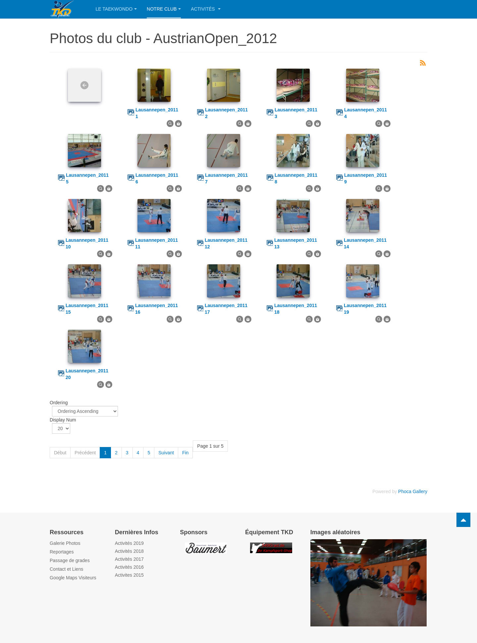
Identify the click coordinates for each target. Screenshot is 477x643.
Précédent (85, 452)
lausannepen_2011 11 (156, 243)
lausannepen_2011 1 (156, 113)
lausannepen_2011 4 (365, 113)
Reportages (62, 551)
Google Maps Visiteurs (73, 577)
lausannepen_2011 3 (296, 113)
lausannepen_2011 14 (365, 243)
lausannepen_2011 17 (226, 309)
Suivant (166, 452)
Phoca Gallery (412, 491)
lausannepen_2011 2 (226, 113)
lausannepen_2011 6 (156, 178)
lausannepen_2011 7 (226, 178)
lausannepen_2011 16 (156, 309)
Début (60, 452)
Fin (185, 452)
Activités (205, 9)
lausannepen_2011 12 (226, 243)
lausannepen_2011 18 (295, 309)
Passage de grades (70, 560)
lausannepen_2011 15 (87, 309)
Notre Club (164, 9)
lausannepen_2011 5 (87, 178)
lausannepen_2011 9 (365, 178)
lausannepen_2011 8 (296, 178)
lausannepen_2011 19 (365, 309)
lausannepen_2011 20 (87, 374)
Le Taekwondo (116, 9)
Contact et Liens (66, 569)
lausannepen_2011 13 (295, 243)
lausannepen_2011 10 (87, 243)
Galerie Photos (65, 543)
